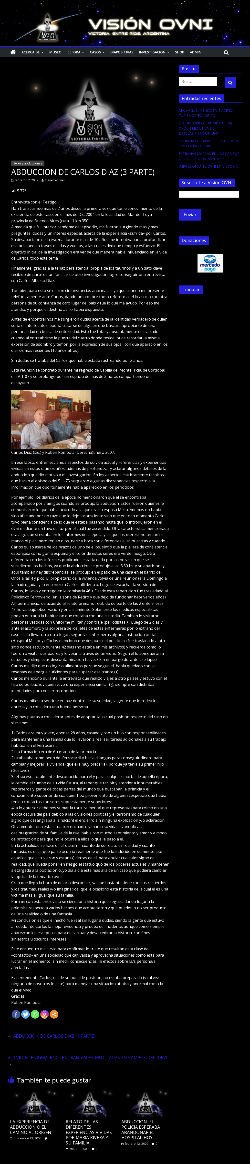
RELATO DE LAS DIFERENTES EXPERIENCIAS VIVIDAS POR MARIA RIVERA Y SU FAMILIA (89, 1132)
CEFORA (73, 52)
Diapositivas (121, 52)
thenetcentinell (55, 180)
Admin (195, 52)
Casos (95, 52)
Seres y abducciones (28, 163)
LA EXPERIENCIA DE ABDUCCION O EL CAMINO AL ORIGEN (30, 1127)
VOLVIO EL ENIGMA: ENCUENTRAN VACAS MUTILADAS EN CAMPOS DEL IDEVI (87, 1060)
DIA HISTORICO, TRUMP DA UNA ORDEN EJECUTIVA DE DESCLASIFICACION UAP (205, 128)
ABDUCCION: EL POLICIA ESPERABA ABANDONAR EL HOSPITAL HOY (140, 1129)
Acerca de (30, 52)
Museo (55, 52)
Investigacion (152, 52)
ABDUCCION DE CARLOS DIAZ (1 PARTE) (51, 1036)
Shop (179, 52)
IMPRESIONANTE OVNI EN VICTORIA (208, 166)
